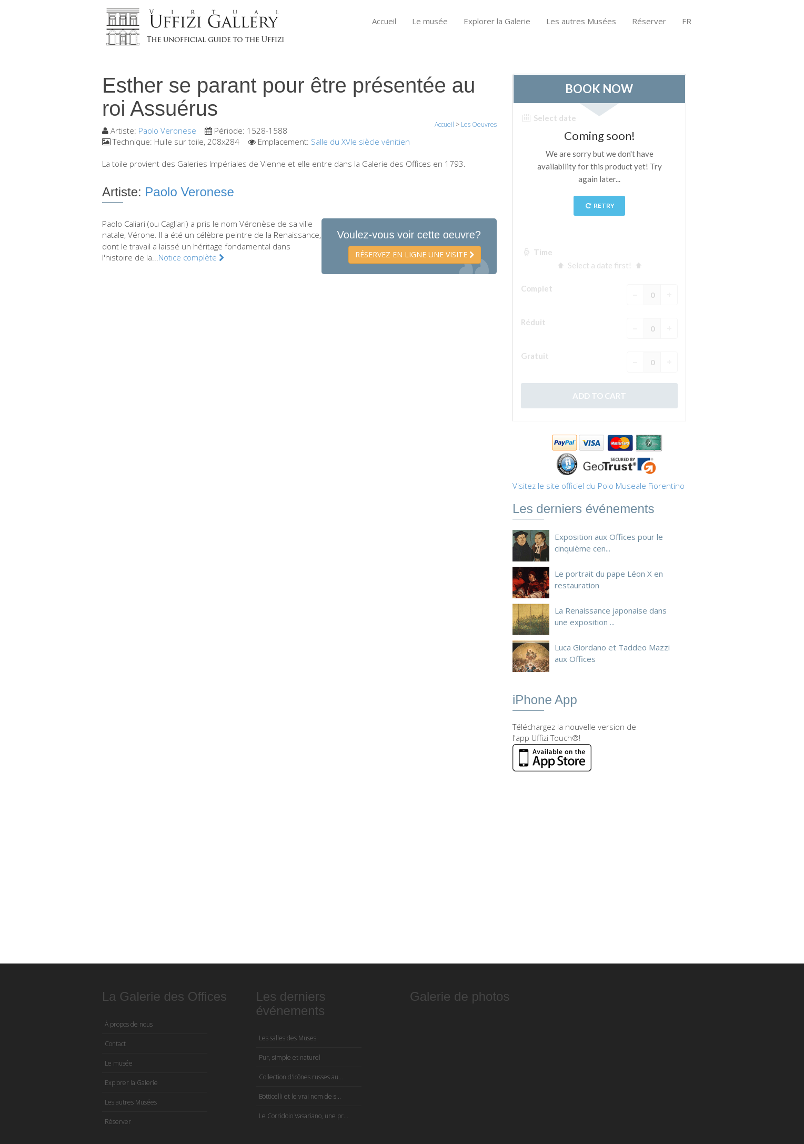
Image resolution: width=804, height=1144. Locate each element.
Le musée (430, 21)
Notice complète (191, 257)
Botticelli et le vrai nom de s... (300, 1096)
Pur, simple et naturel (289, 1057)
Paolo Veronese (167, 130)
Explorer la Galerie (497, 21)
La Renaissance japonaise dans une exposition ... (611, 616)
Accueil (384, 21)
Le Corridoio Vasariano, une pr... (303, 1115)
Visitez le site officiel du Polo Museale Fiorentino (598, 485)
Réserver (649, 21)
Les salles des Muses (287, 1037)
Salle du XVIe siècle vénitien (360, 141)
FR (686, 21)
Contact (115, 1043)
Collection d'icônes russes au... (301, 1076)
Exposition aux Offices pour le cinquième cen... (609, 542)
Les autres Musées (581, 21)
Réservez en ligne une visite (414, 254)
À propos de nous (129, 1024)
